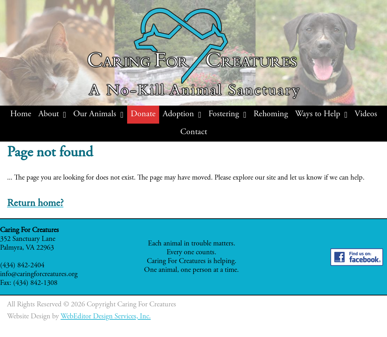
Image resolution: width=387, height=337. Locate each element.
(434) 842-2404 (22, 265)
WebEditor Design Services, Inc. (106, 316)
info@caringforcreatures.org (38, 274)
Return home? (35, 204)
